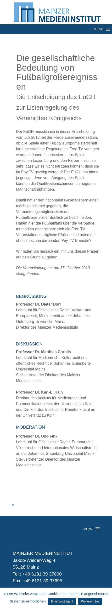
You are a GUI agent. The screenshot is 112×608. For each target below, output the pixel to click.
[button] (99, 29)
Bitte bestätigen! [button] (62, 601)
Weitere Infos (90, 601)
